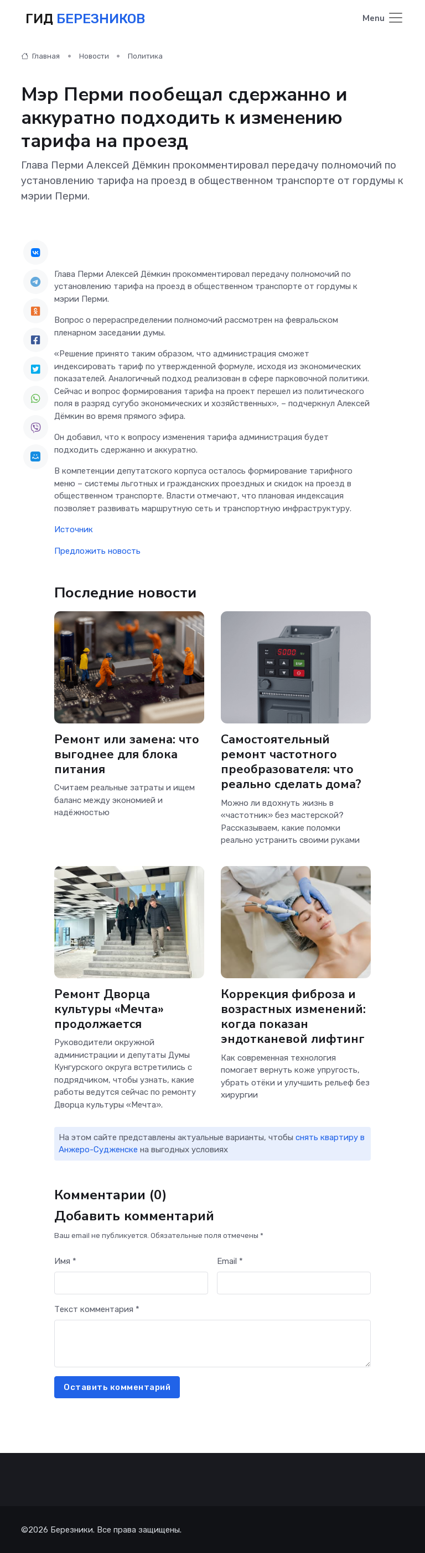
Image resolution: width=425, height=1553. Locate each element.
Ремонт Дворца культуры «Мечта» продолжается (109, 1008)
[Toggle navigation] (383, 18)
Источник (73, 529)
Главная (40, 55)
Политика (145, 55)
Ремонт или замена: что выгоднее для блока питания (126, 753)
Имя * (65, 1260)
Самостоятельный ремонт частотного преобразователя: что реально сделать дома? (291, 760)
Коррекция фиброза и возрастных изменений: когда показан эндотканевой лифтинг (293, 1016)
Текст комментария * (96, 1308)
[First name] (131, 1282)
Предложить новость (97, 550)
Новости (94, 55)
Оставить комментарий (117, 1386)
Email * (230, 1260)
